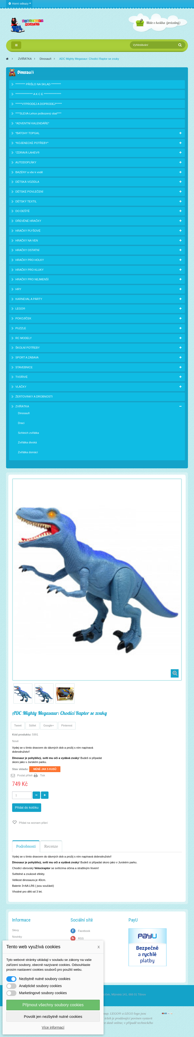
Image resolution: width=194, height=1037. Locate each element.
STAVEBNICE (24, 367)
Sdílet (32, 725)
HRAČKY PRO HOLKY (29, 259)
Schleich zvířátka (28, 432)
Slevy (15, 930)
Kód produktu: (21, 734)
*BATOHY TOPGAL (27, 133)
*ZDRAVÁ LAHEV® (27, 152)
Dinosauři (45, 58)
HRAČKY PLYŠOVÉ (27, 230)
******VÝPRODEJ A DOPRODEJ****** (38, 103)
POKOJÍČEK (23, 318)
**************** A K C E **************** (38, 94)
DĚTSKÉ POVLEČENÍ (29, 191)
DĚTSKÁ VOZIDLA (27, 181)
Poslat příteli (25, 775)
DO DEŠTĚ (22, 210)
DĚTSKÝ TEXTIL (26, 201)
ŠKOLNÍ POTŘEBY (27, 347)
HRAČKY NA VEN (26, 240)
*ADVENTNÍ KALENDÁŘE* (32, 123)
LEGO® (20, 308)
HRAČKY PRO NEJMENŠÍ (31, 279)
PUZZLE (20, 328)
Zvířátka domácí (28, 452)
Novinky (17, 936)
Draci (21, 422)
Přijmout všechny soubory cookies (53, 1005)
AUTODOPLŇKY (25, 162)
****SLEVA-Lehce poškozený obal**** (38, 113)
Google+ (48, 725)
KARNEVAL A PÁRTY (28, 298)
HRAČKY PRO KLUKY (29, 269)
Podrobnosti (26, 846)
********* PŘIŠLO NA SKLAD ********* (38, 84)
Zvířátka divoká (27, 442)
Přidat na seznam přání (33, 822)
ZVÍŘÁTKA (25, 58)
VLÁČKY (20, 386)
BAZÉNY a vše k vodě (29, 172)
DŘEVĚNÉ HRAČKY (28, 220)
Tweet (17, 725)
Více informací (53, 1027)
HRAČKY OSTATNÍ (27, 250)
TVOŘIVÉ (21, 376)
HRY (18, 289)
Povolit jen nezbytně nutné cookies (53, 1016)
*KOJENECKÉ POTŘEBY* (31, 142)
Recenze (51, 846)
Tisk (42, 775)
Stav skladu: (20, 769)
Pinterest (66, 725)
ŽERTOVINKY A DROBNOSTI (34, 396)
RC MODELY (23, 338)
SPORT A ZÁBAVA (27, 357)
